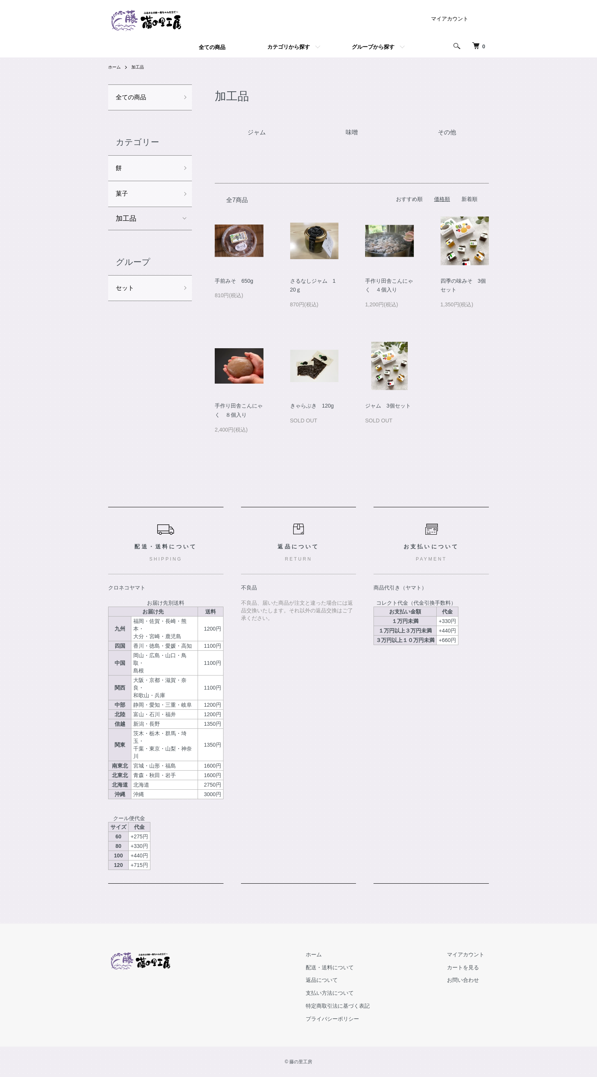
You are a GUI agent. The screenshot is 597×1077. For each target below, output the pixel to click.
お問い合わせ (468, 980)
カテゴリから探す (288, 47)
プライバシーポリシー (345, 1019)
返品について (335, 980)
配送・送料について (343, 967)
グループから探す (373, 47)
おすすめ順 (409, 199)
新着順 (469, 199)
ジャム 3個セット (388, 406)
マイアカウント (449, 19)
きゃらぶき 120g (312, 406)
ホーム (115, 67)
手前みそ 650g (234, 281)
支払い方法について (343, 993)
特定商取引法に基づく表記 (351, 1006)
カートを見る (468, 967)
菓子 (122, 197)
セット (126, 293)
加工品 (139, 67)
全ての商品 (212, 47)
